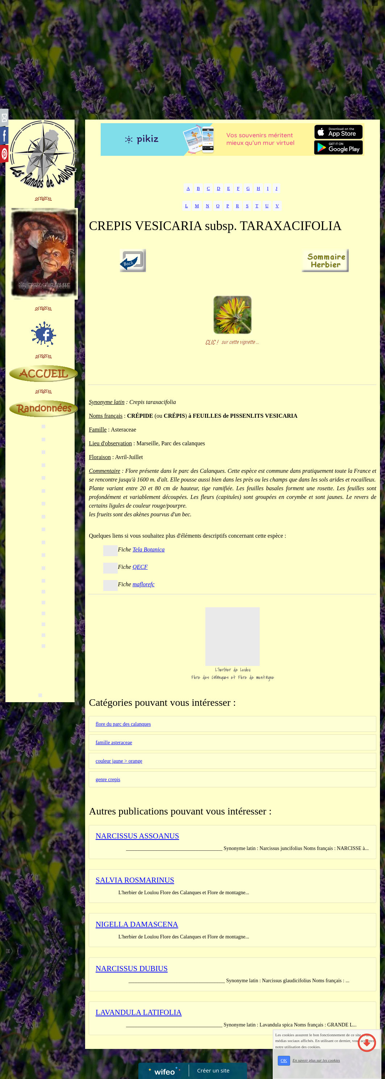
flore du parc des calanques (123, 724)
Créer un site (213, 1070)
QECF (140, 567)
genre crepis (108, 779)
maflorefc (144, 584)
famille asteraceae (114, 742)
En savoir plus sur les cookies (316, 1060)
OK (284, 1060)
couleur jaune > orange (119, 761)
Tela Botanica (149, 549)
